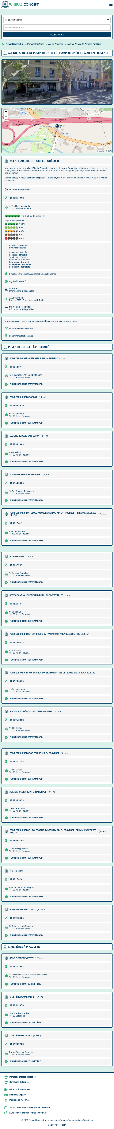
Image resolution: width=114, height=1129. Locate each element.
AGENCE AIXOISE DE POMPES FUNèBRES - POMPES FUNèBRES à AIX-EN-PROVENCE (58, 53)
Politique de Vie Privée (19, 1100)
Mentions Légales (17, 1095)
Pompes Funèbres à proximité (28, 347)
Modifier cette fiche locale (21, 328)
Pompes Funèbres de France (22, 1077)
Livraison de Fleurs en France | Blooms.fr (27, 1113)
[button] (57, 127)
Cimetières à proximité (24, 946)
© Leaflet (100, 151)
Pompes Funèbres (35, 44)
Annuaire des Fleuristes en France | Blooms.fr (30, 1107)
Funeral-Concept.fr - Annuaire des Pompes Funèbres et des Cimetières (61, 1120)
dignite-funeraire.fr (17, 281)
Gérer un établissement (20, 1089)
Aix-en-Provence (55, 44)
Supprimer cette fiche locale (21, 336)
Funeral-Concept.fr (14, 44)
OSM (110, 151)
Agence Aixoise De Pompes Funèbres (84, 44)
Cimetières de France (18, 1082)
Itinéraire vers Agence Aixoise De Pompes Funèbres (32, 274)
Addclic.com (60, 1125)
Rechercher (57, 35)
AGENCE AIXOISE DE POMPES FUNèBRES (34, 161)
